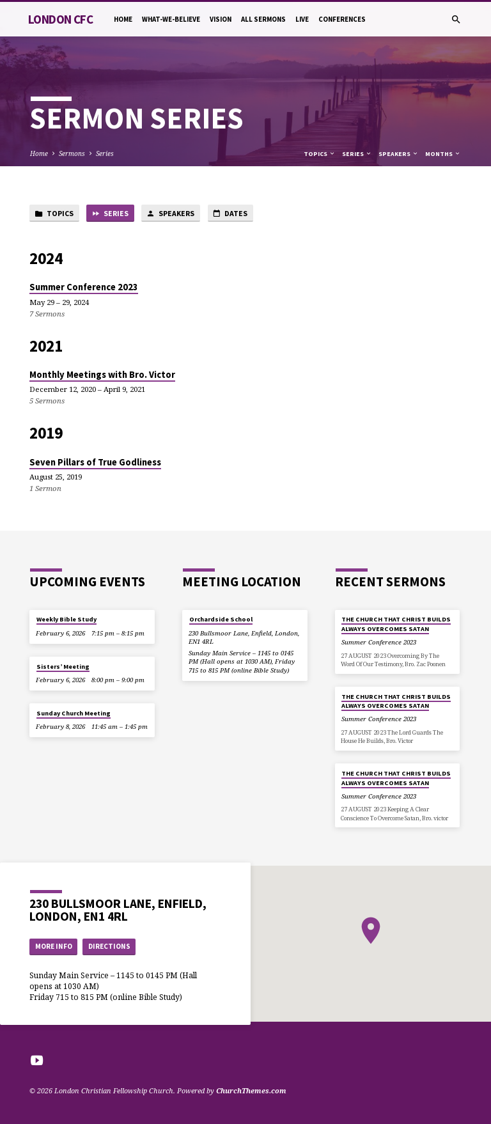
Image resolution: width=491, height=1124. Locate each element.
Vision (220, 19)
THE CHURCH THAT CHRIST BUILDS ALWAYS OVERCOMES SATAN (396, 623)
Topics (320, 154)
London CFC (60, 19)
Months (443, 154)
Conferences (342, 19)
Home (123, 19)
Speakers (398, 154)
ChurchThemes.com (251, 1090)
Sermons (72, 153)
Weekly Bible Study (66, 619)
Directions (109, 946)
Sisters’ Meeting (63, 666)
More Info (53, 946)
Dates (229, 213)
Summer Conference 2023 (83, 287)
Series (105, 153)
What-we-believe (171, 19)
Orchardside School (221, 619)
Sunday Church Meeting (73, 713)
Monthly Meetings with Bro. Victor (102, 374)
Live (302, 19)
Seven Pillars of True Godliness (95, 462)
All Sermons (263, 19)
